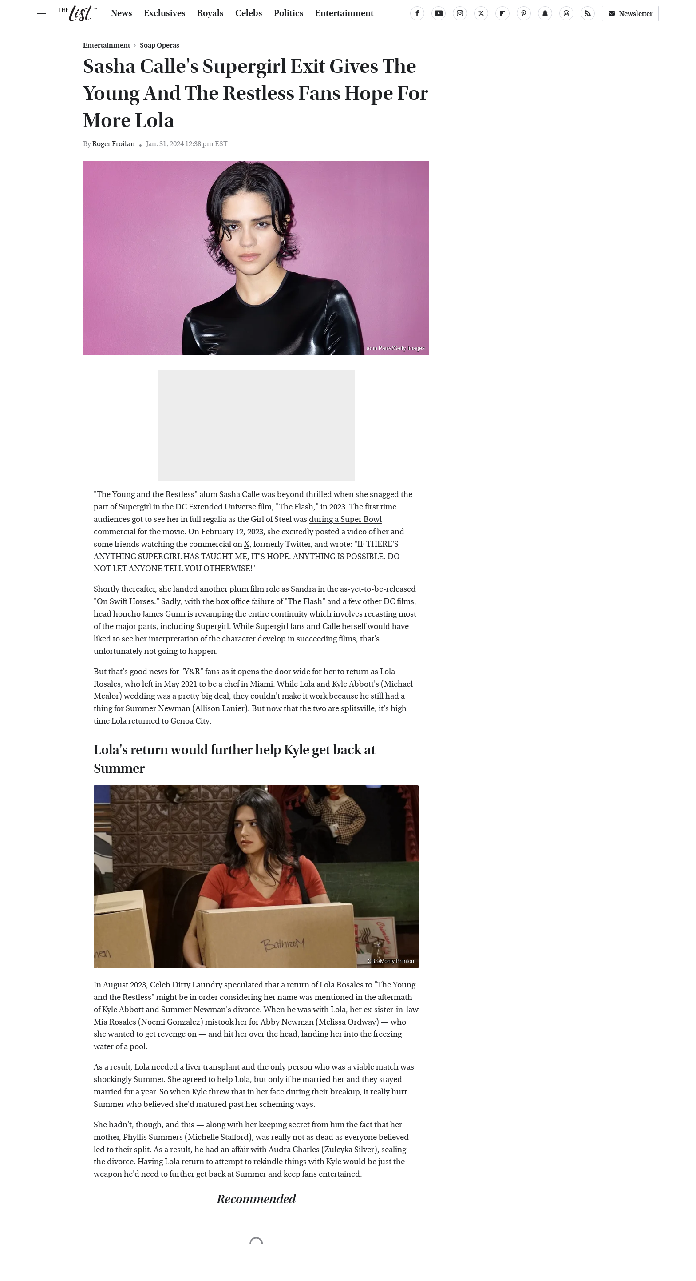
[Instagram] (460, 13)
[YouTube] (438, 13)
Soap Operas (159, 45)
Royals (210, 13)
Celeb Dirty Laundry (186, 985)
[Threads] (566, 13)
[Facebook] (417, 13)
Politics (289, 13)
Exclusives (165, 13)
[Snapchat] (545, 13)
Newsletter (630, 13)
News (121, 13)
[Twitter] (481, 13)
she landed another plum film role (219, 589)
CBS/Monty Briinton (391, 961)
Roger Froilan (113, 143)
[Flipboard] (502, 13)
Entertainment (344, 13)
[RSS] (588, 13)
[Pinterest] (524, 13)
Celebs (248, 13)
